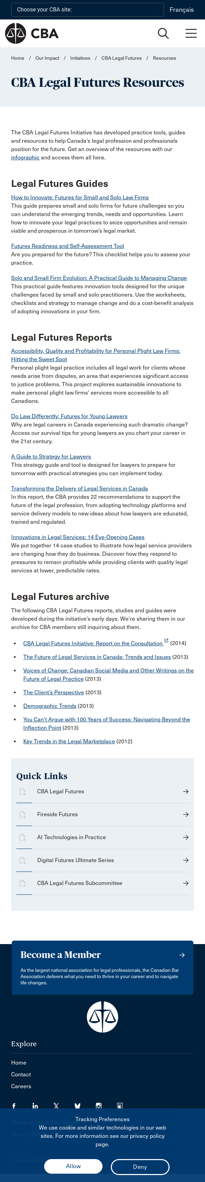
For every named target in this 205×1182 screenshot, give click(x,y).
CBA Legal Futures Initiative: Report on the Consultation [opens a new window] (96, 643)
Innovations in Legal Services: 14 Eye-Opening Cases (78, 537)
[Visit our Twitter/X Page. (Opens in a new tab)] (64, 1104)
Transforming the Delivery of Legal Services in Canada (79, 488)
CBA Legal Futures (121, 58)
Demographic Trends (49, 706)
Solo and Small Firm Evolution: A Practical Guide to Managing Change (99, 278)
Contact (21, 1074)
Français (182, 10)
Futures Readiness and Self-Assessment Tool (67, 246)
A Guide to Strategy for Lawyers (51, 456)
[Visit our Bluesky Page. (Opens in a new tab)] (85, 1104)
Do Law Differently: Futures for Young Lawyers (69, 416)
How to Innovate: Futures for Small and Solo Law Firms (80, 197)
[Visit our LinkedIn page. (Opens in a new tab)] (43, 1104)
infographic (25, 157)
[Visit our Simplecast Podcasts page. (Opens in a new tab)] (124, 1104)
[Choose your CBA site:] (87, 10)
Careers (21, 1086)
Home (17, 58)
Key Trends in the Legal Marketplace (69, 741)
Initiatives (80, 58)
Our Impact (47, 58)
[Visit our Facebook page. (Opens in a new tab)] (21, 1104)
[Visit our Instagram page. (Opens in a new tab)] (106, 1104)
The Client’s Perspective (53, 692)
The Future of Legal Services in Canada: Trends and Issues (97, 657)
